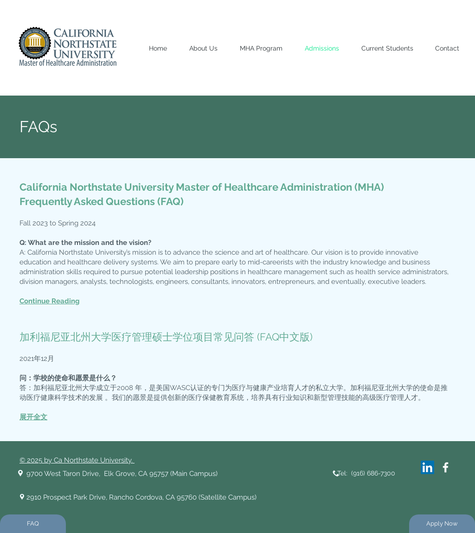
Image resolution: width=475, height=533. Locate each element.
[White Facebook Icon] (445, 467)
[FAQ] (33, 523)
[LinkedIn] (427, 467)
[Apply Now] (442, 523)
